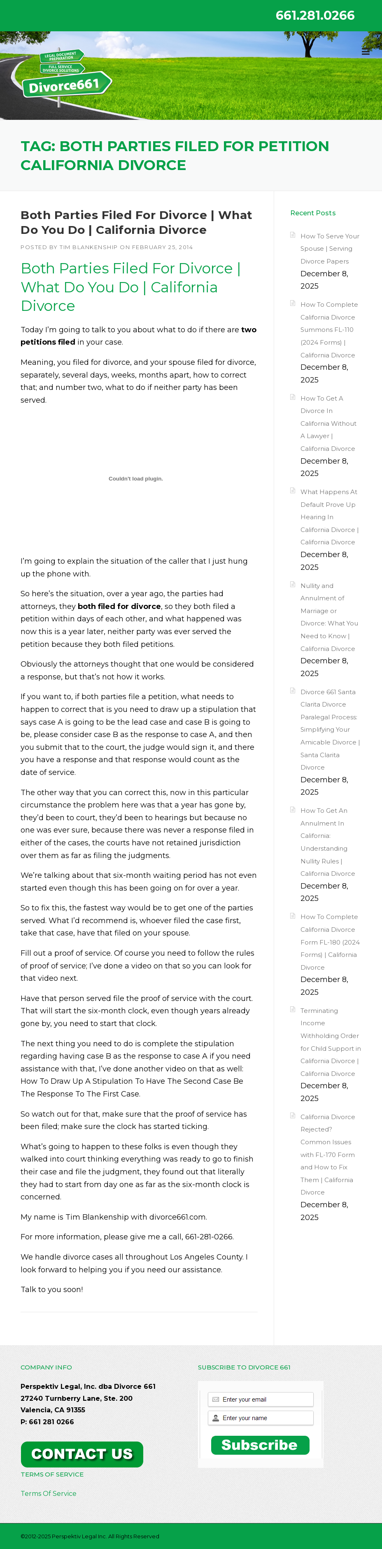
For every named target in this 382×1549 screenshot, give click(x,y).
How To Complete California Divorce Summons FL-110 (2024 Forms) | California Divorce (329, 330)
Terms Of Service (49, 1494)
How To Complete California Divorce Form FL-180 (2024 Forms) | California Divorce (330, 942)
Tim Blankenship (89, 247)
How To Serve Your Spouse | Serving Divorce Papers (329, 248)
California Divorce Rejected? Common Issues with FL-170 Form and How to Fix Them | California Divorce (327, 1155)
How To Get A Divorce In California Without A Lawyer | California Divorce (328, 423)
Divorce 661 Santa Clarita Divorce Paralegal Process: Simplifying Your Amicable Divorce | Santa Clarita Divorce (330, 730)
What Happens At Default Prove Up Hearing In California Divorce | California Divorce (329, 517)
